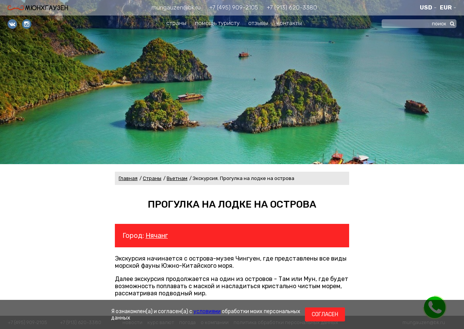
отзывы (258, 22)
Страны (152, 178)
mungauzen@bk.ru (176, 7)
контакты (289, 22)
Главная (128, 178)
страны (176, 22)
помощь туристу (217, 22)
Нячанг (156, 235)
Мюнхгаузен (38, 8)
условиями (207, 311)
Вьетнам (177, 178)
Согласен (325, 314)
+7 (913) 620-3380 (292, 7)
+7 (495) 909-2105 (233, 7)
